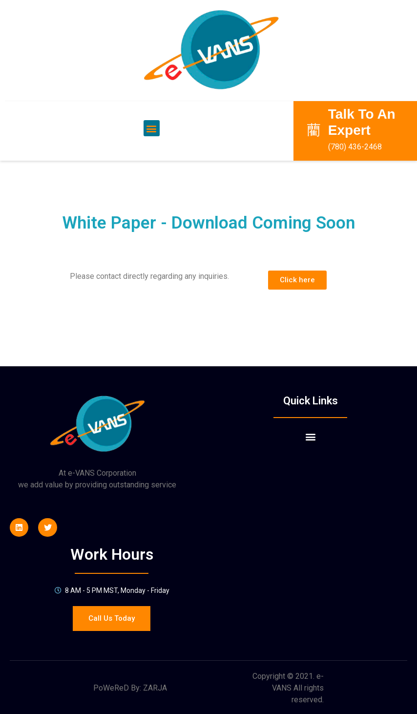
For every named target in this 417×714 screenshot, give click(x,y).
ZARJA (155, 678)
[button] (152, 119)
